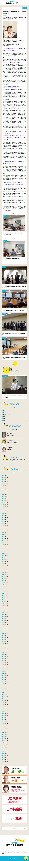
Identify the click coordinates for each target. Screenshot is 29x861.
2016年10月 (5, 713)
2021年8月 (5, 591)
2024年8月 (5, 517)
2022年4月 (5, 574)
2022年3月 (5, 576)
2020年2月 (5, 629)
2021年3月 (5, 601)
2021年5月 (5, 597)
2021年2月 (5, 603)
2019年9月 (5, 639)
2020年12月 (5, 608)
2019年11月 (5, 635)
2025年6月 (5, 496)
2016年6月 (5, 721)
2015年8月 (5, 742)
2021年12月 (5, 582)
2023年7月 (5, 544)
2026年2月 (5, 479)
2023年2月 (5, 553)
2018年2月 (5, 679)
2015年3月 (5, 753)
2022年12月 (5, 557)
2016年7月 (5, 719)
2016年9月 (5, 715)
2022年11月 (5, 559)
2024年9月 (5, 515)
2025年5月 (5, 498)
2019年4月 (5, 650)
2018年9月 (5, 664)
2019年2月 (5, 654)
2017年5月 (5, 698)
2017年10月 (5, 688)
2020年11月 (5, 610)
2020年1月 (5, 631)
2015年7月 (5, 744)
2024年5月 (5, 523)
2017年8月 (5, 692)
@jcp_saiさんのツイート (6, 464)
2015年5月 (5, 749)
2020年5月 (5, 622)
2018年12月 (5, 658)
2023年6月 (5, 546)
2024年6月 (5, 521)
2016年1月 (5, 732)
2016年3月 (5, 728)
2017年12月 (5, 683)
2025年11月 (5, 485)
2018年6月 (5, 671)
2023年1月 (5, 555)
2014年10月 (5, 761)
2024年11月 (5, 511)
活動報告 (25, 7)
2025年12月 (5, 483)
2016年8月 (5, 717)
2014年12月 (5, 759)
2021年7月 (5, 593)
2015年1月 (5, 757)
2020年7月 (5, 618)
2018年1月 (5, 681)
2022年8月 (5, 565)
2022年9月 (5, 563)
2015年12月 (5, 734)
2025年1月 (5, 506)
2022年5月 (5, 572)
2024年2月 (5, 530)
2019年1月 (5, 656)
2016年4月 (5, 725)
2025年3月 (5, 502)
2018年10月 (5, 662)
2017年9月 (5, 690)
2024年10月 (5, 513)
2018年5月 (5, 673)
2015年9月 (5, 740)
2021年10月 (5, 586)
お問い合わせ (14, 828)
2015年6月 (5, 747)
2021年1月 (5, 605)
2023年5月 (5, 549)
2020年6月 (5, 620)
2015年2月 (5, 755)
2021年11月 (5, 584)
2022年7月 (5, 568)
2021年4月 (5, 599)
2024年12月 (5, 509)
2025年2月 (5, 504)
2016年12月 (5, 709)
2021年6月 (5, 595)
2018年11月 (5, 660)
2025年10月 (5, 487)
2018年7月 (5, 669)
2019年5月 (5, 648)
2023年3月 (5, 551)
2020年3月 (5, 626)
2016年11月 (5, 711)
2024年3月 (5, 527)
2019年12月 (5, 633)
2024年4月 (5, 525)
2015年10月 (5, 738)
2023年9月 (5, 540)
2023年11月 (5, 536)
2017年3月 (5, 702)
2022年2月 (5, 578)
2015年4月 (5, 751)
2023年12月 (5, 534)
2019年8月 (5, 641)
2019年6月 (5, 645)
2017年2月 (5, 704)
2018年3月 (5, 677)
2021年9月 (5, 589)
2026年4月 (5, 475)
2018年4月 (5, 675)
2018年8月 (5, 667)
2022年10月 (5, 561)
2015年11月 (5, 736)
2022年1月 (5, 580)
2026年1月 (5, 481)
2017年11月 (5, 685)
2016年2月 (5, 730)
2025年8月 (5, 492)
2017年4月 (5, 700)
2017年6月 (5, 696)
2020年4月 (5, 624)
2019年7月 (5, 643)
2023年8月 (5, 542)
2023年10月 (5, 538)
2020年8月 (5, 616)
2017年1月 (5, 707)
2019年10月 (5, 637)
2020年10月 (5, 612)
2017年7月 (5, 694)
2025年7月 (5, 494)
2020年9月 (5, 614)
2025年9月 (5, 490)
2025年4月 (5, 500)
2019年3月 (5, 652)
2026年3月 (5, 477)
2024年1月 (5, 532)
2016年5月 (5, 723)
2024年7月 (5, 519)
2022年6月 (5, 570)
